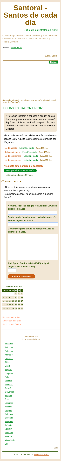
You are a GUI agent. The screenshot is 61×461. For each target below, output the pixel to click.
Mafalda (8, 407)
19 (7, 304)
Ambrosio (9, 344)
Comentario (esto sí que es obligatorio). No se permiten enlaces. (31, 230)
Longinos (9, 403)
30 (19, 308)
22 (16, 304)
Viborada (9, 433)
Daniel (8, 366)
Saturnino (9, 414)
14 (13, 301)
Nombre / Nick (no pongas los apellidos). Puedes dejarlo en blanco (32, 207)
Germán (8, 388)
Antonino (9, 347)
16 (19, 301)
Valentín (8, 429)
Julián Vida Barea (41, 455)
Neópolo (8, 410)
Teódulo (8, 425)
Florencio (9, 384)
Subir (56, 448)
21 (13, 304)
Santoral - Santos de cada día (30, 15)
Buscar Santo (51, 56)
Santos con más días (11, 321)
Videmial (9, 436)
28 (13, 308)
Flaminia (8, 381)
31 (22, 308)
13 (10, 301)
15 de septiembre (13, 160)
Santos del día (16, 48)
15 (16, 301)
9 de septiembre (12, 152)
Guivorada (9, 392)
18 (4, 304)
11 (3, 301)
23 (19, 304)
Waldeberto (10, 440)
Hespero (8, 395)
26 (7, 308)
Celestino (9, 358)
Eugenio (8, 370)
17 (22, 301)
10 (22, 297)
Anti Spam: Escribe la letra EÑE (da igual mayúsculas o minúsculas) (28, 265)
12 (7, 301)
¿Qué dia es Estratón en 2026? (41, 29)
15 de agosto (11, 148)
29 (16, 308)
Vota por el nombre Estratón (20, 170)
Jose (7, 399)
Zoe (6, 444)
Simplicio (9, 421)
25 (4, 308)
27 (10, 308)
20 (10, 304)
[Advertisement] (30, 81)
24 (22, 304)
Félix (7, 377)
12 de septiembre (13, 156)
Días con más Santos (11, 324)
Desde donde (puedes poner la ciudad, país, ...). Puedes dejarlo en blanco (32, 219)
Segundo (9, 418)
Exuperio (9, 373)
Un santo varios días (11, 317)
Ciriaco (8, 362)
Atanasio (9, 355)
